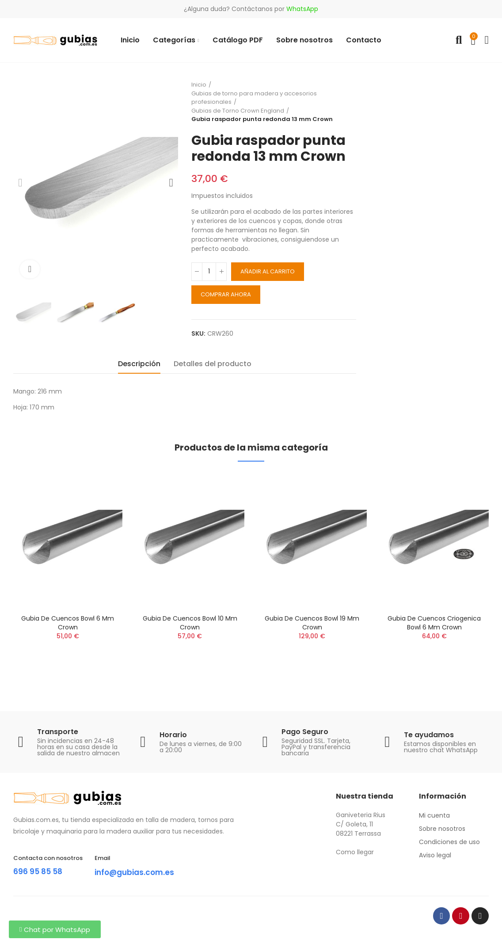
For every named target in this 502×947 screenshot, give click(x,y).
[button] (55, 929)
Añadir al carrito (267, 271)
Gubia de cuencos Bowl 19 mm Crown (312, 623)
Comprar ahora (226, 294)
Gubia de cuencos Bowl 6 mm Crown (67, 623)
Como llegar (355, 852)
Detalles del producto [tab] (212, 364)
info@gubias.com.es (141, 872)
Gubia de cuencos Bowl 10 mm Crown (190, 623)
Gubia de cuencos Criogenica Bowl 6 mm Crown (434, 623)
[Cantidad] (209, 271)
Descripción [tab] (139, 364)
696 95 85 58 (41, 871)
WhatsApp (302, 8)
